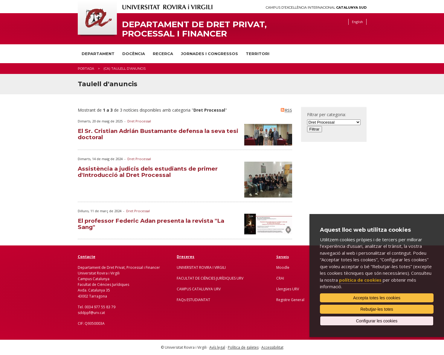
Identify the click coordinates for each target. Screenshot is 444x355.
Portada (86, 68)
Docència (133, 53)
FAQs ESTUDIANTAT (193, 299)
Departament (98, 53)
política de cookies (360, 280)
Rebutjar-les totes (376, 309)
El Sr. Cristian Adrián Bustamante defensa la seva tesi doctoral (158, 134)
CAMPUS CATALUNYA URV (199, 289)
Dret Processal (139, 121)
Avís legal (217, 347)
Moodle (282, 267)
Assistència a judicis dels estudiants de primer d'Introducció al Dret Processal (148, 171)
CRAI (280, 278)
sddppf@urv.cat (91, 312)
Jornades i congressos (209, 53)
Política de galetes (243, 347)
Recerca (163, 53)
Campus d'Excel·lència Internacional (316, 7)
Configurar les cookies (377, 320)
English (357, 21)
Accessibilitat (272, 347)
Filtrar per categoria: (326, 114)
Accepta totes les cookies (376, 297)
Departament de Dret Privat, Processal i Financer (194, 29)
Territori (257, 53)
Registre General (290, 299)
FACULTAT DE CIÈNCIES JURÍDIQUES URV (210, 278)
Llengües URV (287, 289)
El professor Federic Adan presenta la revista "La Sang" (151, 223)
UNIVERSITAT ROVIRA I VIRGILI (201, 267)
